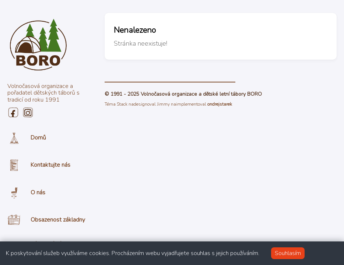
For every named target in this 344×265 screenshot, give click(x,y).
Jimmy (163, 104)
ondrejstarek (219, 104)
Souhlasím (288, 253)
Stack (122, 104)
